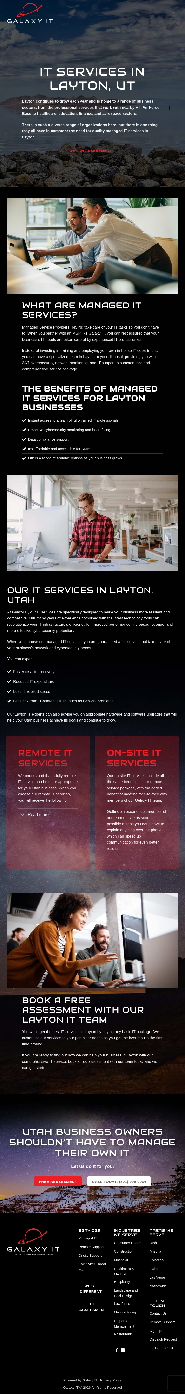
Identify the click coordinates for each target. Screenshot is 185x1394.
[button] (173, 13)
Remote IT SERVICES (45, 758)
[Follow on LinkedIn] (123, 1350)
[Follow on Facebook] (117, 1350)
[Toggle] (22, 815)
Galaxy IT (90, 1380)
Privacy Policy (111, 1380)
